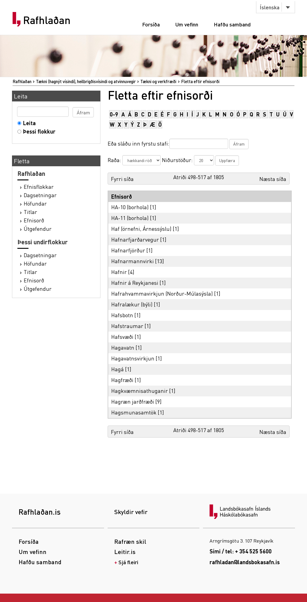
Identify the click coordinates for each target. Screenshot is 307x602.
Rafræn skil (130, 541)
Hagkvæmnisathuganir (139, 390)
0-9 (114, 114)
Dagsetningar (40, 194)
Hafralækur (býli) (132, 304)
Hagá (117, 369)
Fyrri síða (122, 178)
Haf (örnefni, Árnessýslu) (141, 228)
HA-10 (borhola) (130, 206)
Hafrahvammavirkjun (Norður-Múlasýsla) (162, 293)
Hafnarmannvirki (132, 260)
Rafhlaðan (46, 20)
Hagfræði (122, 379)
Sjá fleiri (128, 561)
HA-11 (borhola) (130, 217)
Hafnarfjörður (128, 250)
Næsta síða (272, 178)
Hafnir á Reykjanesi (134, 282)
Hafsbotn (122, 315)
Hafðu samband (232, 24)
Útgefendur (38, 228)
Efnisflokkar (39, 186)
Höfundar (35, 203)
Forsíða (151, 24)
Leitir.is (125, 551)
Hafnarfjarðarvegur (135, 239)
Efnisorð (34, 220)
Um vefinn (186, 24)
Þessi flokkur (37, 131)
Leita (28, 122)
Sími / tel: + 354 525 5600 (241, 551)
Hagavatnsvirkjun (132, 358)
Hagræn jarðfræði (132, 401)
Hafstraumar (127, 325)
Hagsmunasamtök (133, 412)
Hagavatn (122, 347)
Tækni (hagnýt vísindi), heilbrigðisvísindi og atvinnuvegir (86, 81)
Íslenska (269, 7)
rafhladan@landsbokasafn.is (245, 561)
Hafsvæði (122, 336)
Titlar (30, 211)
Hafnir (119, 271)
